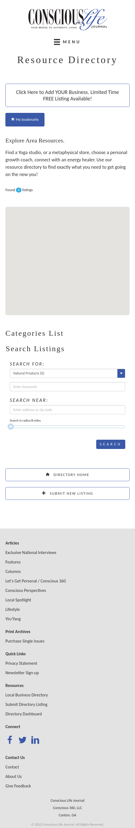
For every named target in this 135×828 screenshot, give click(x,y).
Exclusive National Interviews (30, 552)
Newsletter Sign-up (22, 672)
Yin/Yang (13, 618)
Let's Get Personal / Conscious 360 (35, 580)
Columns (13, 571)
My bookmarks (25, 119)
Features (13, 562)
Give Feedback (18, 785)
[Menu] (67, 42)
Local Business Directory (26, 694)
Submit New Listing (67, 493)
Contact (12, 767)
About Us (13, 776)
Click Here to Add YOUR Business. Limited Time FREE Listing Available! (67, 95)
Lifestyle (12, 609)
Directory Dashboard (23, 713)
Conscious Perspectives (25, 590)
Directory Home (67, 474)
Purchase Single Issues (24, 641)
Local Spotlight (18, 599)
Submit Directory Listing (26, 704)
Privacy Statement (21, 663)
